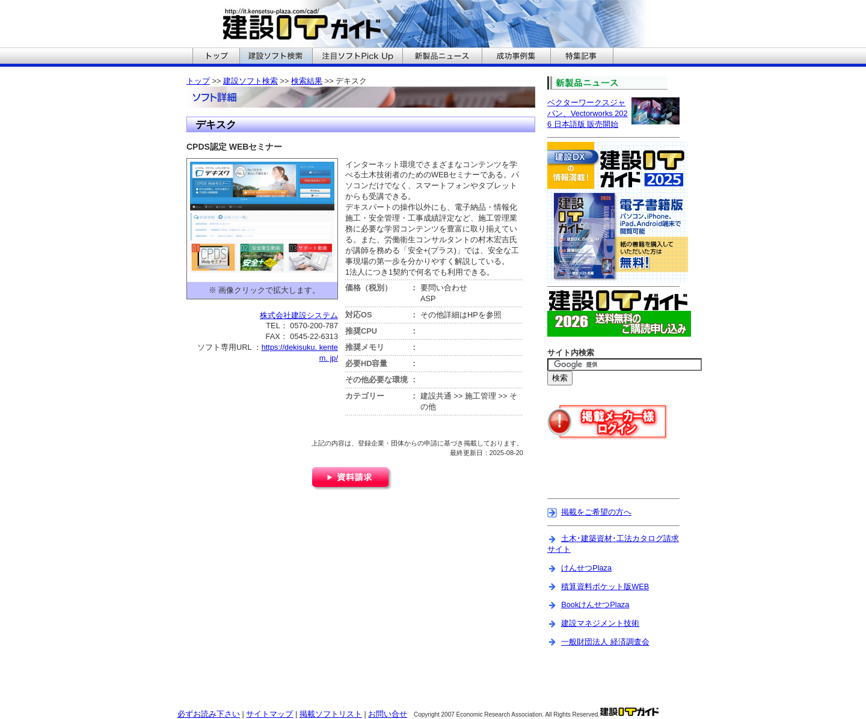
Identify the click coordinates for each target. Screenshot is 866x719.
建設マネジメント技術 (600, 623)
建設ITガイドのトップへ (215, 57)
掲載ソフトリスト (330, 713)
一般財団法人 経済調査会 (605, 641)
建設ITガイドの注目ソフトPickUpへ (357, 57)
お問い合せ (387, 713)
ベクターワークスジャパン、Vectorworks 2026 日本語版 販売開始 (587, 113)
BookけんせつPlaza (595, 604)
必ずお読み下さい (208, 713)
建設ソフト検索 (250, 80)
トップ (198, 80)
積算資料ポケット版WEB (605, 586)
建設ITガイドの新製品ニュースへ (442, 57)
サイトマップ (269, 713)
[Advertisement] (617, 477)
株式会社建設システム (299, 315)
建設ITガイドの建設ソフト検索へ (275, 57)
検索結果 (306, 80)
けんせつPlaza (586, 567)
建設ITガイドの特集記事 (581, 57)
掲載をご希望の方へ (596, 511)
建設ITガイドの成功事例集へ (516, 57)
